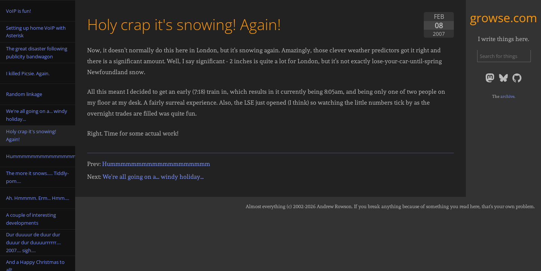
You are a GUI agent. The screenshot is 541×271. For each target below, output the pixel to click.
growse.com (503, 17)
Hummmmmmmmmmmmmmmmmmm (156, 163)
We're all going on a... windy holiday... (153, 176)
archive (507, 96)
